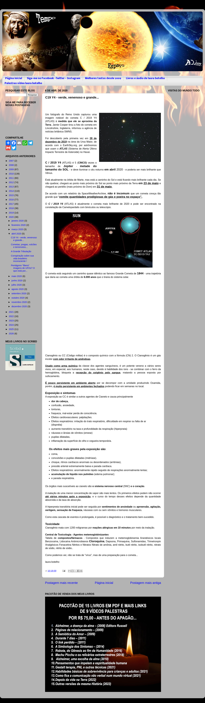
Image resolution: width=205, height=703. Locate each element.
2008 (11, 165)
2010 (11, 173)
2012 (11, 182)
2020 (11, 217)
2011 (11, 178)
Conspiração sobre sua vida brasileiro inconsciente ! (22, 258)
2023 (11, 320)
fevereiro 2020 (19, 225)
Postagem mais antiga (145, 582)
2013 (11, 186)
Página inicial (13, 78)
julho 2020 (17, 285)
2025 (11, 329)
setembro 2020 (19, 293)
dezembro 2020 (20, 306)
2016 (11, 199)
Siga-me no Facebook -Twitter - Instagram (53, 78)
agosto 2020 (18, 289)
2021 (11, 312)
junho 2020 (17, 280)
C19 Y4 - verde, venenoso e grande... (24, 238)
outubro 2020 (18, 298)
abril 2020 (17, 233)
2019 (11, 212)
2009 (11, 169)
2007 (11, 161)
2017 (11, 204)
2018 (11, 208)
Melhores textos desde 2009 (103, 78)
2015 (11, 195)
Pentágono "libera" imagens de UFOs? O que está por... (23, 268)
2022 (11, 316)
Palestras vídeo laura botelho (23, 83)
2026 (11, 333)
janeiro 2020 (18, 220)
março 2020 (18, 229)
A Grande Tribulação (21, 251)
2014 (11, 191)
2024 (11, 325)
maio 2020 (17, 276)
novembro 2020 (20, 302)
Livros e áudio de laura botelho (145, 78)
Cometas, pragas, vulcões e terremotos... (24, 245)
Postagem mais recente (61, 582)
